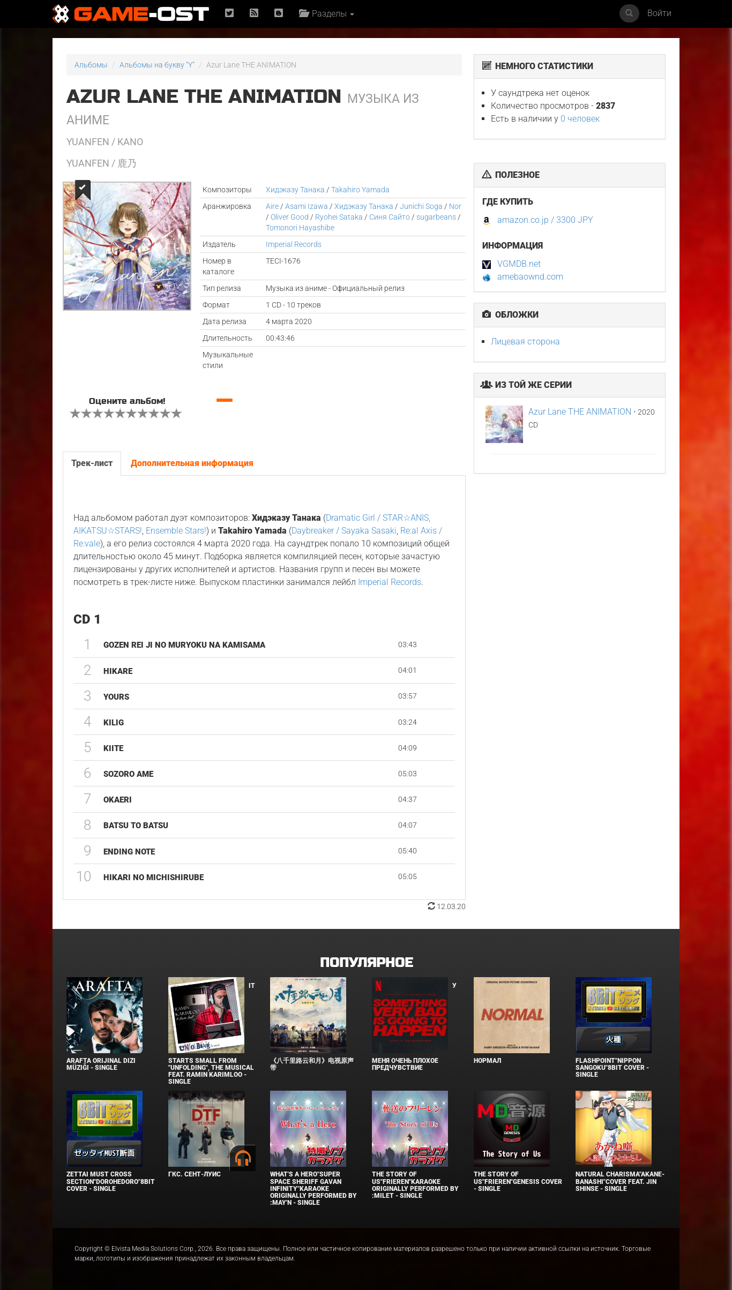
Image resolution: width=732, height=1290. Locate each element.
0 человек (580, 119)
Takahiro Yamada (360, 189)
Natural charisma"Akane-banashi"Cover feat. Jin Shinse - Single (620, 1181)
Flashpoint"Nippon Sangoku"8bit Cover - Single (612, 1067)
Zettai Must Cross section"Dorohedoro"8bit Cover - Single (110, 1181)
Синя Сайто (389, 217)
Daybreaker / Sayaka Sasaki (344, 531)
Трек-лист (92, 463)
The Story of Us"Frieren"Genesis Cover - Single (518, 1181)
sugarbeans (436, 217)
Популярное (366, 963)
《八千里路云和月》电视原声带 (312, 1064)
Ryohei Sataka (339, 217)
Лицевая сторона (525, 341)
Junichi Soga (421, 206)
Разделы (326, 14)
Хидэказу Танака (295, 189)
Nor (455, 206)
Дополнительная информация (192, 463)
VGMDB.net (519, 264)
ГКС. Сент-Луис (194, 1174)
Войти (659, 13)
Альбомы (91, 65)
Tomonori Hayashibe (300, 227)
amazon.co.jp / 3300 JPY (545, 220)
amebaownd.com (530, 277)
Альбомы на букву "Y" (157, 65)
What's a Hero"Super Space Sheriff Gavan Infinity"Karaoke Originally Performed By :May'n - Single (313, 1188)
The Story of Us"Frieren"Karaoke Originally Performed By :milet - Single (415, 1185)
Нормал (487, 1060)
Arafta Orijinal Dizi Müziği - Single (101, 1064)
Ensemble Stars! (176, 531)
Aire (272, 206)
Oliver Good (290, 217)
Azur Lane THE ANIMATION (579, 412)
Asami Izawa (306, 206)
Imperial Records (294, 244)
